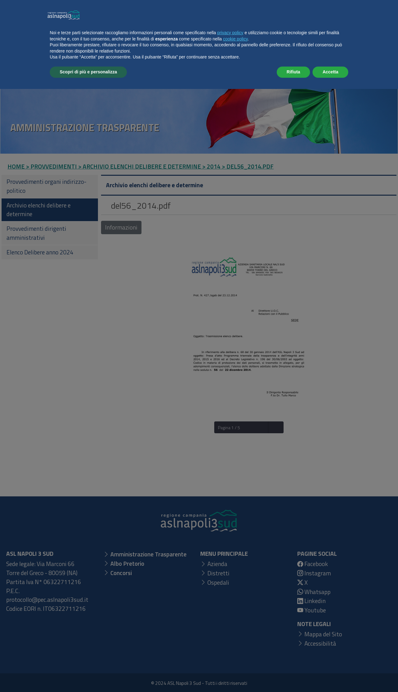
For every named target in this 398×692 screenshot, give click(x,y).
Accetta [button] (330, 674)
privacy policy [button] (230, 635)
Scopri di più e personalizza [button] (88, 674)
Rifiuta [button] (293, 674)
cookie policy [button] (235, 641)
